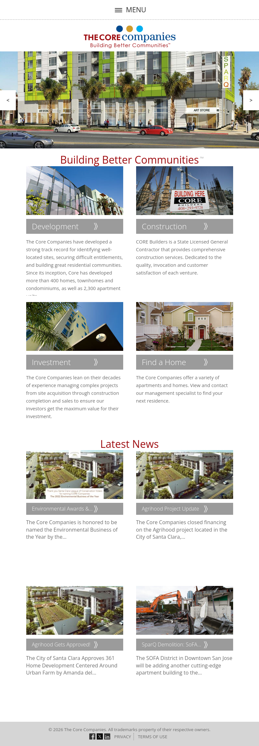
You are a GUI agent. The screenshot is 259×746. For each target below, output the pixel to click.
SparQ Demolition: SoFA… (171, 644)
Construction (164, 226)
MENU (129, 9)
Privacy (122, 737)
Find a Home (164, 362)
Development (55, 226)
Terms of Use (152, 737)
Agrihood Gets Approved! (61, 644)
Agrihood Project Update (170, 508)
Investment (51, 362)
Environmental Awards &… (62, 508)
